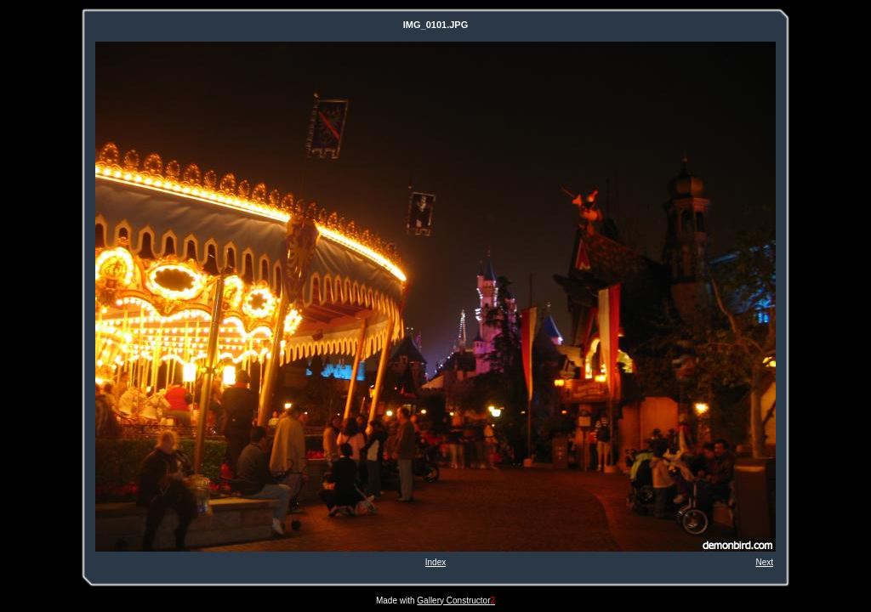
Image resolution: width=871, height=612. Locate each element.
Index (435, 562)
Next (764, 562)
